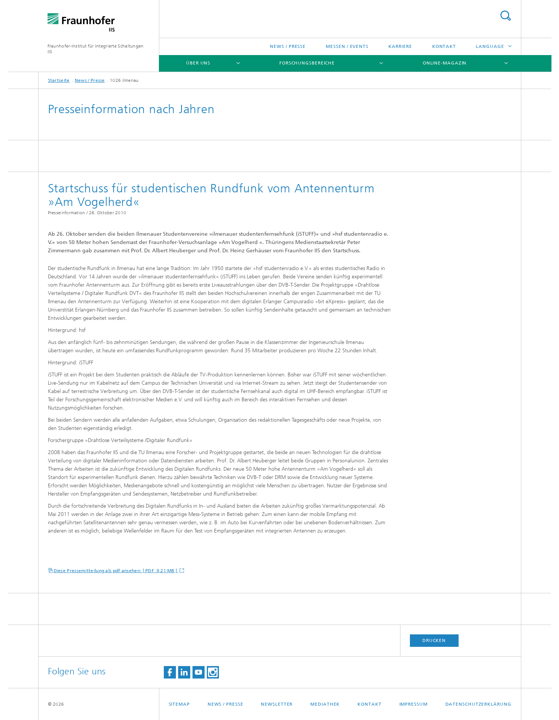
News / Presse (288, 46)
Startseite (59, 80)
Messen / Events (347, 46)
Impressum (413, 704)
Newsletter (277, 704)
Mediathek (325, 704)
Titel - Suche (505, 15)
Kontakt (444, 46)
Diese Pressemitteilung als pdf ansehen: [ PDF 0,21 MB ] (116, 570)
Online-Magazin (445, 63)
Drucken (434, 640)
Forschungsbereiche (307, 63)
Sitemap (179, 704)
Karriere (400, 46)
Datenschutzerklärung (478, 704)
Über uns (198, 63)
